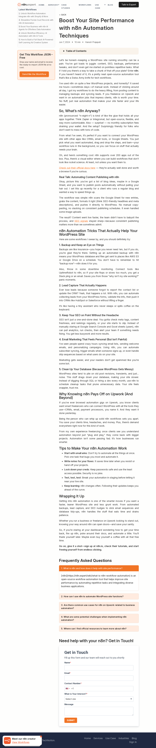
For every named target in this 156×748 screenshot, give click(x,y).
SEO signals (81, 221)
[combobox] (68, 688)
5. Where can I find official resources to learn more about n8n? (94, 628)
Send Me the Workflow (34, 74)
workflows (85, 5)
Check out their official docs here (77, 167)
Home (41, 5)
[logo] (27, 5)
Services (53, 5)
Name (67, 662)
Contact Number (72, 683)
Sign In (133, 742)
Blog (110, 5)
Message (68, 704)
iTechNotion (47, 740)
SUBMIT (71, 720)
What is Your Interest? (75, 694)
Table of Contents (76, 51)
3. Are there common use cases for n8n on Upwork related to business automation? (98, 606)
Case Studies (65, 6)
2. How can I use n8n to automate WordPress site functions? (92, 596)
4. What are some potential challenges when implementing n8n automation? (94, 618)
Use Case (97, 6)
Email (67, 673)
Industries (124, 738)
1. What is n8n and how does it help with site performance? (91, 568)
